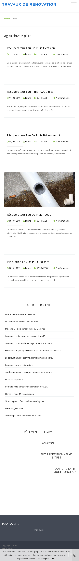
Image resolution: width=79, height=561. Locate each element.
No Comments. (63, 54)
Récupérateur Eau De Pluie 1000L (29, 214)
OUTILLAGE (41, 54)
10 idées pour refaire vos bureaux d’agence (24, 401)
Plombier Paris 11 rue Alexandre (19, 394)
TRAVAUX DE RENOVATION (29, 4)
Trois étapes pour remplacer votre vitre (23, 415)
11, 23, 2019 (14, 54)
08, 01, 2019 (14, 268)
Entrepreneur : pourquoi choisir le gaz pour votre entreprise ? (32, 350)
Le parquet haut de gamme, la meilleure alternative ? (29, 357)
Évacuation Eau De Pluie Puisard (28, 262)
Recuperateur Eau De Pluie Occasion (31, 48)
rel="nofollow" (27, 464)
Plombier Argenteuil (14, 379)
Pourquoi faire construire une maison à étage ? (26, 386)
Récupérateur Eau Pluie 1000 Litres (30, 92)
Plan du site (39, 530)
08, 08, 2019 (14, 141)
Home (7, 19)
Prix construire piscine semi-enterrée (21, 321)
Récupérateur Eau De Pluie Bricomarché (33, 135)
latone (28, 54)
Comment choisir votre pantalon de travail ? (25, 336)
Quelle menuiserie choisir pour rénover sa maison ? (28, 372)
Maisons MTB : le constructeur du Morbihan (25, 328)
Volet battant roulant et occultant (20, 314)
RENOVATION (42, 268)
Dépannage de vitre (14, 408)
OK (53, 558)
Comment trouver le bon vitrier (19, 365)
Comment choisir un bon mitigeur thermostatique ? (28, 343)
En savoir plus (43, 558)
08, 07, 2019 (14, 220)
